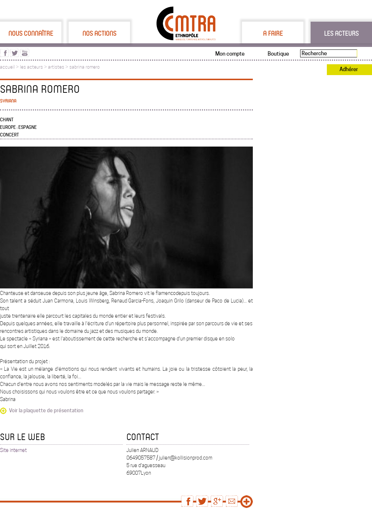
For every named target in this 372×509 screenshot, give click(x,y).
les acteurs (31, 67)
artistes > (58, 67)
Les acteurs (341, 33)
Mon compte (230, 54)
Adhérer (348, 69)
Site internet (13, 450)
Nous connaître (30, 33)
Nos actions (99, 33)
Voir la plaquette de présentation (46, 410)
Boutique (278, 54)
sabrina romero (84, 67)
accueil (7, 67)
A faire (273, 33)
